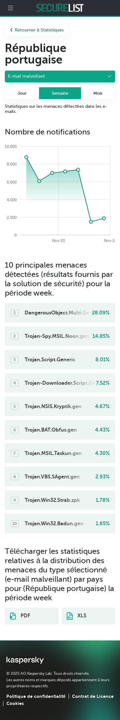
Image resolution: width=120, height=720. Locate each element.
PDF (20, 616)
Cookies (15, 703)
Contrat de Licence (93, 696)
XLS (76, 616)
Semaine (60, 93)
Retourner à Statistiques (37, 30)
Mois (97, 93)
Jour (22, 93)
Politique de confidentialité (36, 696)
